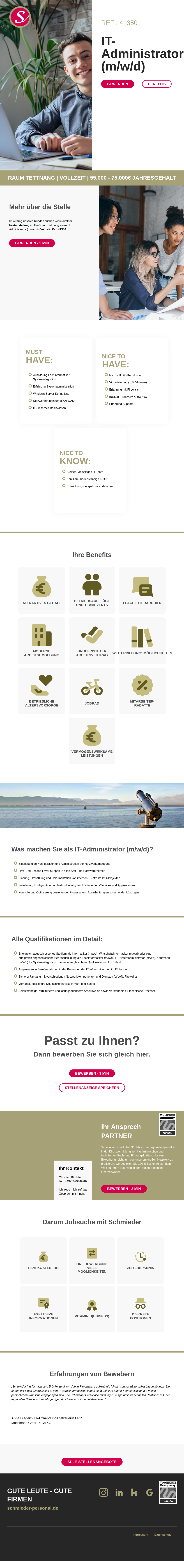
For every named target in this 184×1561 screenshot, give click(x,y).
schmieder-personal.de (32, 1508)
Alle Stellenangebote (92, 1462)
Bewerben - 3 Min (32, 243)
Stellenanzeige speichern (92, 1088)
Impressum (140, 1534)
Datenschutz (162, 1534)
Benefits (157, 84)
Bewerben (117, 84)
